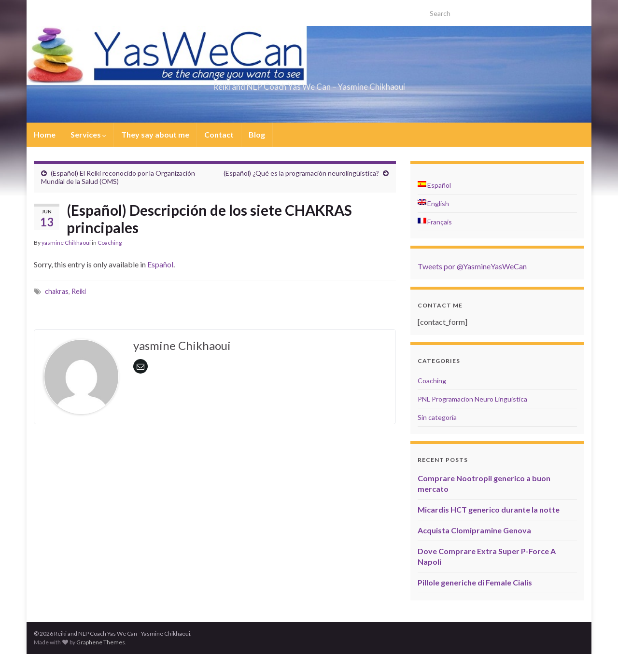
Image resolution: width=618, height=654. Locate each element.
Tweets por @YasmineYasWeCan (472, 266)
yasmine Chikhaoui (66, 242)
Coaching (110, 242)
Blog (257, 134)
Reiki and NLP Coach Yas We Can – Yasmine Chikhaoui (309, 83)
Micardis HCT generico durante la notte (489, 509)
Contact (219, 134)
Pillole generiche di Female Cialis (475, 582)
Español (160, 264)
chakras (57, 291)
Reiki (78, 291)
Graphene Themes (100, 642)
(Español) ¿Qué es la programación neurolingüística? (301, 173)
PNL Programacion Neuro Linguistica (472, 399)
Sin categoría (437, 417)
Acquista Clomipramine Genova (474, 530)
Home (45, 134)
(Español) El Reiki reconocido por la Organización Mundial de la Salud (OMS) (118, 177)
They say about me (155, 134)
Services (88, 134)
